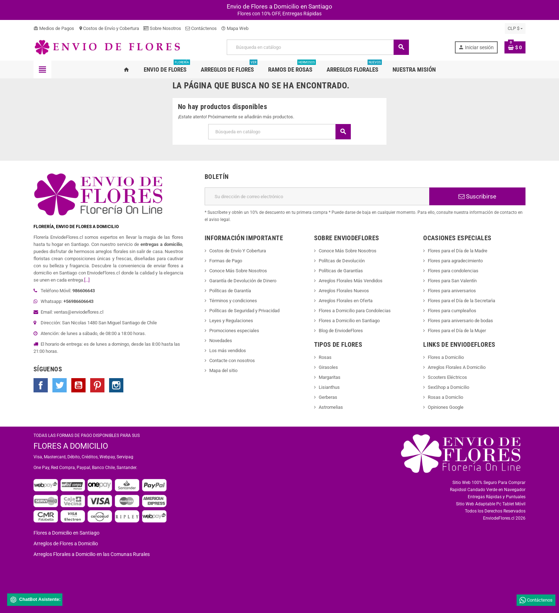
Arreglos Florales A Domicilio (457, 367)
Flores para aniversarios (452, 290)
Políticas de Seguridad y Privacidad (244, 310)
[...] (86, 280)
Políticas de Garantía (230, 290)
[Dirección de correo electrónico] (317, 196)
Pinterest (97, 385)
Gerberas (328, 397)
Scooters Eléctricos (447, 377)
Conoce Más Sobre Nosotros (238, 270)
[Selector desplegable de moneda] (515, 28)
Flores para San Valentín (452, 280)
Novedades (220, 340)
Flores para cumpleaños (452, 310)
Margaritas (329, 377)
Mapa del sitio (223, 370)
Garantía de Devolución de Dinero (242, 280)
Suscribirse (477, 196)
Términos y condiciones (233, 300)
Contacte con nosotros (232, 360)
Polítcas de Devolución (342, 260)
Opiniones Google (445, 407)
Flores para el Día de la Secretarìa (461, 300)
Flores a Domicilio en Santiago (349, 320)
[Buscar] (318, 47)
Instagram (116, 385)
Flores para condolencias (453, 270)
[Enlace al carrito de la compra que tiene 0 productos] (514, 47)
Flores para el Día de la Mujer (457, 330)
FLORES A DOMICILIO (71, 446)
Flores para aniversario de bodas (460, 320)
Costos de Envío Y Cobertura (237, 250)
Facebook (41, 385)
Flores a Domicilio (446, 357)
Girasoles (328, 367)
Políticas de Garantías (341, 270)
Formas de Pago (225, 260)
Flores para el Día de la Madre (457, 250)
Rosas (325, 357)
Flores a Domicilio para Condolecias (355, 310)
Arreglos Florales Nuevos (344, 290)
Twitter (59, 385)
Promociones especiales (234, 330)
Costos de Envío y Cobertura (108, 28)
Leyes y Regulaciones (231, 320)
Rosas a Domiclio (445, 397)
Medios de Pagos (54, 28)
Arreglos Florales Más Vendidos (351, 280)
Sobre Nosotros (162, 28)
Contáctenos (201, 28)
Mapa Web (234, 28)
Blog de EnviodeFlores (341, 330)
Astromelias (331, 407)
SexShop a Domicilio (448, 387)
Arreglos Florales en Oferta (346, 300)
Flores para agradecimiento (455, 260)
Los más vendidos (227, 350)
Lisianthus (329, 387)
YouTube (78, 385)
